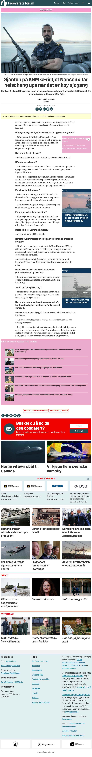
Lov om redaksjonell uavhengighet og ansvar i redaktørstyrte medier (74, 665)
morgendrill (54, 413)
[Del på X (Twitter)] (40, 111)
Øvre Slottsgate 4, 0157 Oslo (12, 685)
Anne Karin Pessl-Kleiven (10, 676)
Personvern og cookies (40, 682)
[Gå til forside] (17, 4)
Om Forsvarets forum (40, 664)
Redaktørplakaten (69, 671)
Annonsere (36, 668)
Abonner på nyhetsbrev (41, 705)
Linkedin (35, 696)
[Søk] (82, 4)
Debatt (64, 4)
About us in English (69, 734)
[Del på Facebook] (37, 111)
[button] (88, 482)
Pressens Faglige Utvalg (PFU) (76, 697)
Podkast (70, 4)
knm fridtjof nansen (40, 413)
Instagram (36, 691)
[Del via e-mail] (48, 111)
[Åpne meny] (88, 4)
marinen (65, 413)
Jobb (76, 4)
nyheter (27, 413)
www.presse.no (71, 714)
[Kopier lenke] (51, 111)
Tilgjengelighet (37, 677)
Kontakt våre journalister (10, 668)
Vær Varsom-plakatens (72, 678)
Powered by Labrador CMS (46, 755)
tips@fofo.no (11, 664)
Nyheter (57, 4)
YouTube (35, 701)
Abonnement (37, 673)
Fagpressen (67, 722)
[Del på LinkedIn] (44, 111)
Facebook (35, 687)
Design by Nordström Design (73, 738)
